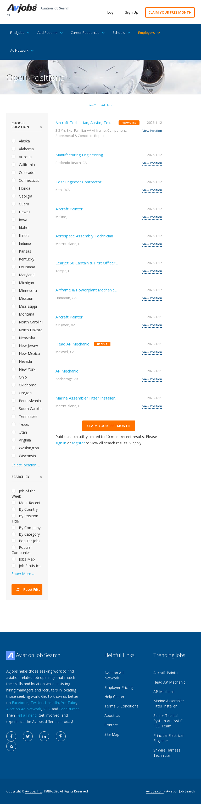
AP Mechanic (66, 371)
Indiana (21, 243)
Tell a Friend (26, 715)
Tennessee (24, 416)
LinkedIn (52, 702)
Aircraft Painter (69, 208)
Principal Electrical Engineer (168, 738)
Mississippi (24, 306)
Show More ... (23, 573)
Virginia (21, 440)
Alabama (23, 148)
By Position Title (25, 518)
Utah (19, 432)
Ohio (19, 377)
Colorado (23, 172)
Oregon (22, 392)
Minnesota (24, 290)
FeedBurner (69, 708)
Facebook (20, 702)
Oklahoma (24, 384)
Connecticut (25, 180)
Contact (111, 724)
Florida (21, 188)
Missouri (22, 298)
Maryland (23, 274)
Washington (25, 447)
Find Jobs (20, 32)
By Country (25, 509)
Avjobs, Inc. (33, 791)
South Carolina (27, 408)
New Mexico (26, 353)
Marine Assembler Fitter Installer (168, 703)
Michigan (23, 282)
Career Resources (88, 32)
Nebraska (23, 337)
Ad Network (22, 50)
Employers (149, 32)
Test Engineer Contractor (78, 181)
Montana (23, 314)
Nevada (22, 361)
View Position (152, 131)
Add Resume (50, 32)
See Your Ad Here (100, 105)
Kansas (21, 251)
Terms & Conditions (121, 706)
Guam (20, 203)
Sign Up (131, 12)
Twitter (37, 702)
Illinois (20, 235)
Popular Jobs (26, 540)
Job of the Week (24, 493)
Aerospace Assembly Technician (84, 235)
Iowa (19, 219)
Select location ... (26, 464)
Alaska (21, 141)
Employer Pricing (118, 687)
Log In (112, 12)
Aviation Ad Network (23, 708)
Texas (20, 424)
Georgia (22, 196)
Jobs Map (23, 559)
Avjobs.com (155, 791)
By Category (26, 534)
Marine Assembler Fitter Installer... (86, 398)
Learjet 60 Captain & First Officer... (86, 262)
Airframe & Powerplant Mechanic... (86, 289)
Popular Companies (22, 550)
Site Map (111, 734)
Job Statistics (26, 565)
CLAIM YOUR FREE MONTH (170, 12)
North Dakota (27, 329)
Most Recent (26, 502)
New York (23, 369)
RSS (46, 708)
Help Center (114, 696)
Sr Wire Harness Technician (166, 753)
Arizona (22, 156)
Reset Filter (29, 589)
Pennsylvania (26, 400)
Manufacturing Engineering (79, 154)
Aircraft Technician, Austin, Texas (85, 122)
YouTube (68, 702)
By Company (26, 527)
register (78, 442)
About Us (112, 715)
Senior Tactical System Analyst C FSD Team (168, 720)
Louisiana (23, 266)
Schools (121, 32)
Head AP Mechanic (72, 344)
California (23, 164)
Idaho (20, 227)
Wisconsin (24, 455)
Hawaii (21, 211)
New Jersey (25, 345)
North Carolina (27, 322)
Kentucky (23, 259)
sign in (60, 442)
